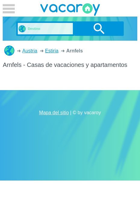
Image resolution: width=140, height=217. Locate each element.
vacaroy (70, 10)
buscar (99, 28)
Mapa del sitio (54, 112)
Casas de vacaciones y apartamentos (9, 51)
